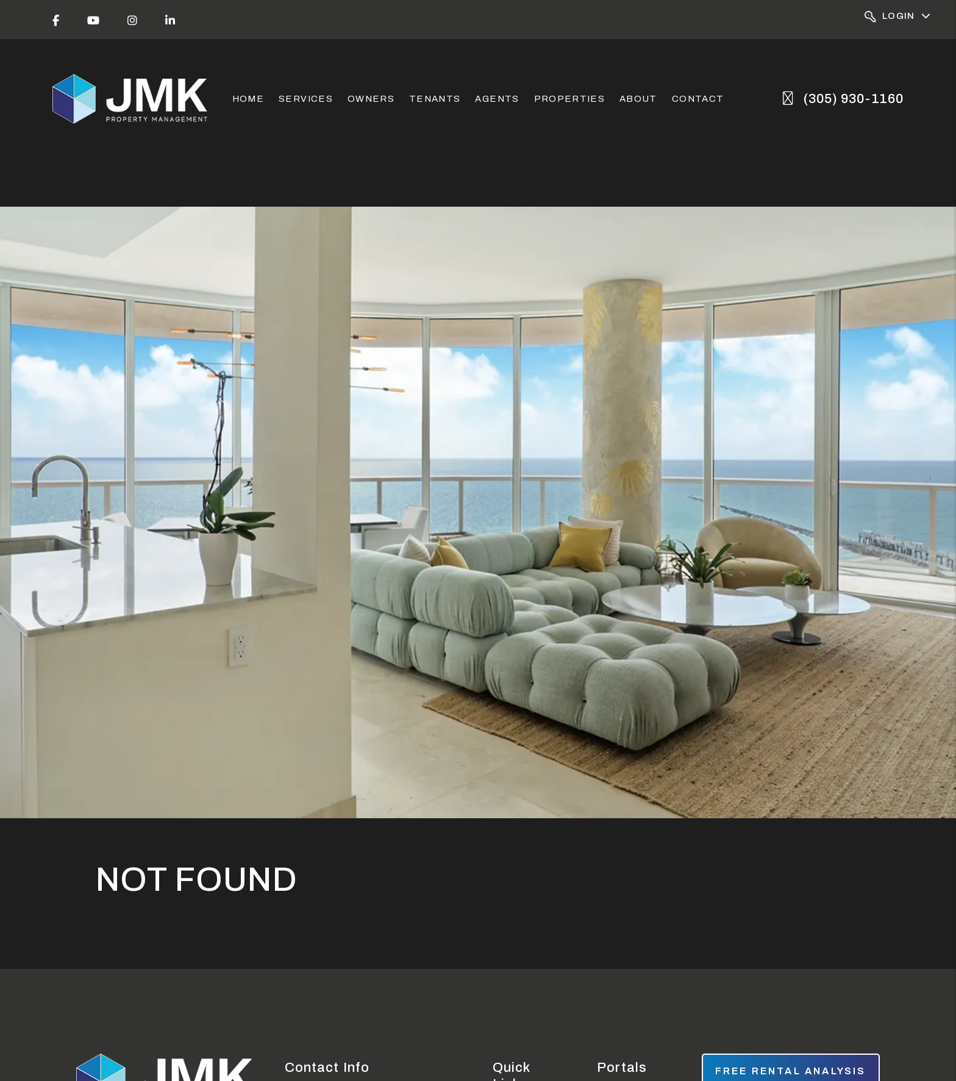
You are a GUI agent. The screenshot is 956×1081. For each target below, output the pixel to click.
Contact (698, 99)
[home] (131, 99)
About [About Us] (638, 99)
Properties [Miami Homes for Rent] (569, 99)
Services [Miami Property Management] (306, 99)
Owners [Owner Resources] (371, 99)
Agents (497, 99)
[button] (56, 19)
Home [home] (248, 99)
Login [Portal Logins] (898, 17)
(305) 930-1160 (854, 98)
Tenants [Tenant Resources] (434, 99)
